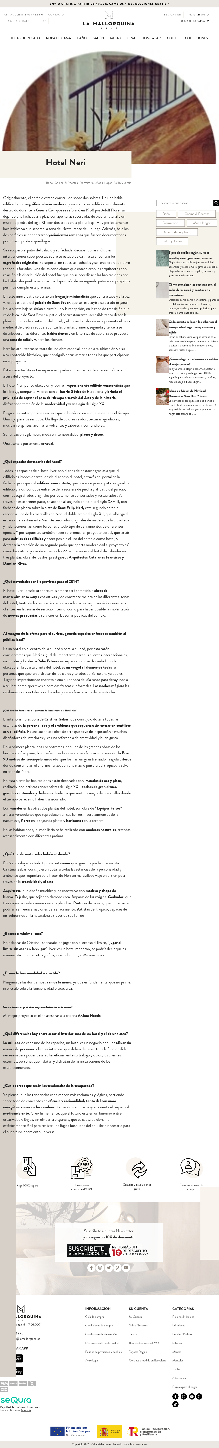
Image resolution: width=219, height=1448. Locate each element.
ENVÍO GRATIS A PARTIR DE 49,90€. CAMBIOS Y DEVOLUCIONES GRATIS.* (109, 4)
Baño (166, 213)
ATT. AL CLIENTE (24, 14)
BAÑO (82, 38)
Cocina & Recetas (197, 213)
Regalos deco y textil (177, 232)
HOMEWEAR (151, 38)
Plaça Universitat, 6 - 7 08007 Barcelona (20, 1326)
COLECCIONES (196, 38)
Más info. (26, 1410)
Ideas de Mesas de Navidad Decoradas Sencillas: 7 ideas (188, 393)
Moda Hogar (202, 222)
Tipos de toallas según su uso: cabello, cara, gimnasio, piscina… (191, 255)
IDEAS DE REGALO (25, 38)
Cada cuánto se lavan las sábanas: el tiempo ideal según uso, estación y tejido (193, 327)
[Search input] (186, 203)
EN (179, 14)
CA (172, 14)
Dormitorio (170, 222)
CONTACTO (56, 14)
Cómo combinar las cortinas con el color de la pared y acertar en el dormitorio (192, 290)
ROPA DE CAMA (58, 38)
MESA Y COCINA (122, 38)
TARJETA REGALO (18, 21)
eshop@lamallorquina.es (24, 1339)
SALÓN (98, 38)
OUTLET (173, 38)
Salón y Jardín (172, 241)
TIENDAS (40, 21)
